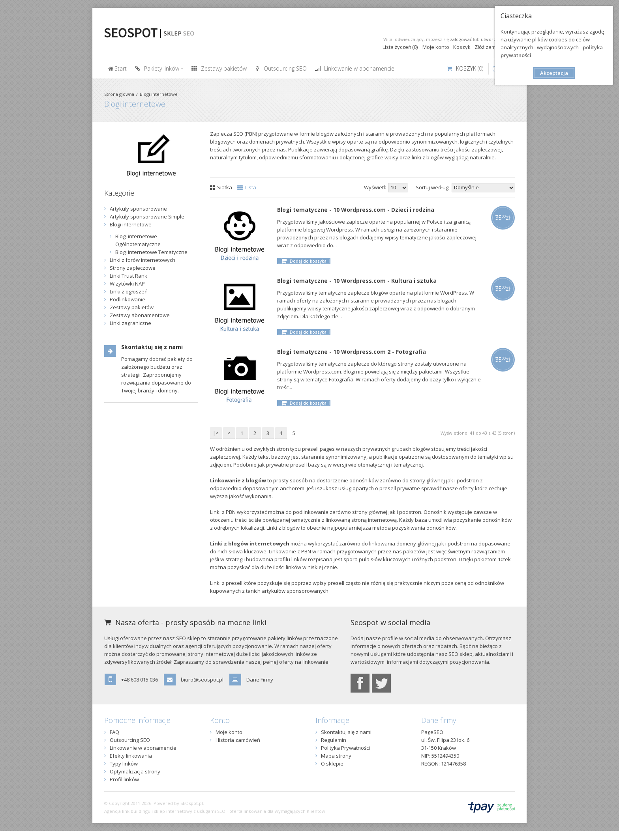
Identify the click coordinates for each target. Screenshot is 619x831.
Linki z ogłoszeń (129, 291)
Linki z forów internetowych (142, 259)
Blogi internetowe (159, 94)
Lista (246, 187)
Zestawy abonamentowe (140, 315)
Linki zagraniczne (130, 323)
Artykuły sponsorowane (138, 208)
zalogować (461, 39)
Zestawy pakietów (132, 307)
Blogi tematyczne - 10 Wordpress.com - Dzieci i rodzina (355, 209)
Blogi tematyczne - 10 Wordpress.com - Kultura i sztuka (357, 280)
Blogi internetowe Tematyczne (151, 252)
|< (216, 433)
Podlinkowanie (127, 299)
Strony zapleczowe (133, 267)
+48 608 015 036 (139, 679)
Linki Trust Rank (128, 275)
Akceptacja (554, 73)
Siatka (221, 187)
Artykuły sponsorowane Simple (147, 216)
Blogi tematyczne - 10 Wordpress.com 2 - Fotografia (351, 351)
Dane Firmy (259, 679)
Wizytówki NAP (127, 283)
